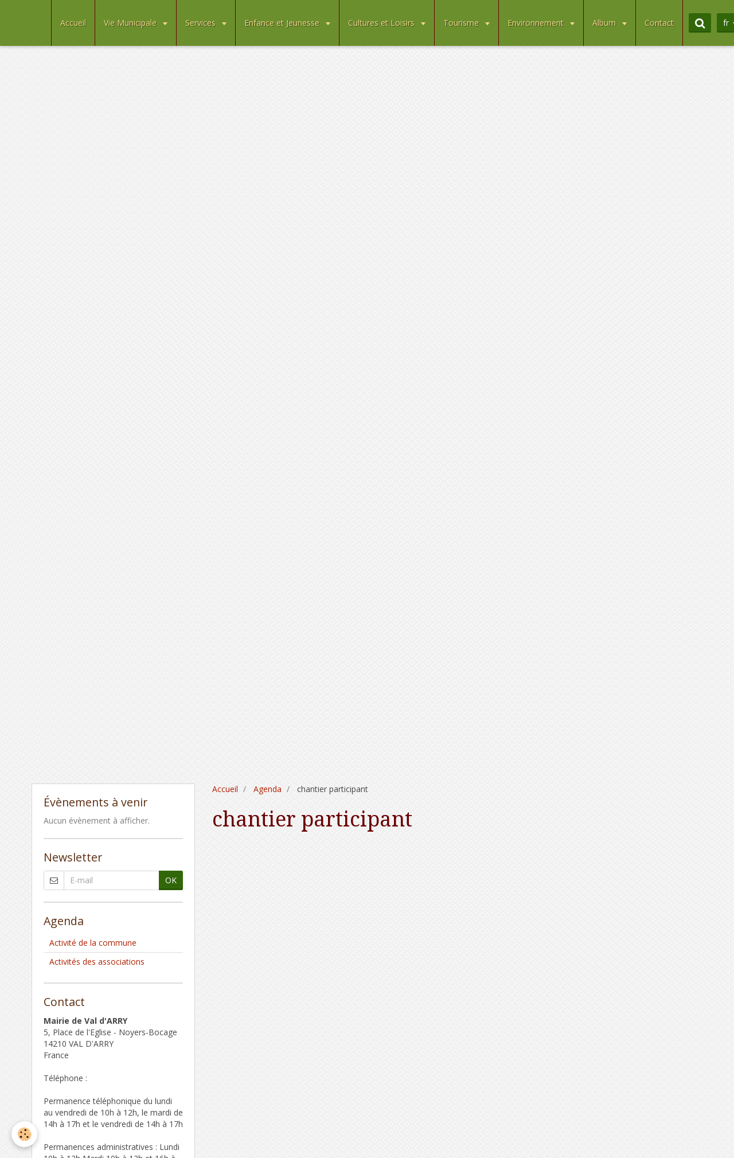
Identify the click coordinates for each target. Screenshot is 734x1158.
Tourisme (462, 22)
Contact (659, 22)
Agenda (267, 788)
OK (171, 880)
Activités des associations (97, 961)
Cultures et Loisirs (382, 22)
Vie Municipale (131, 22)
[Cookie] (24, 1134)
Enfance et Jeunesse (283, 22)
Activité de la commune (92, 942)
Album (605, 22)
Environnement (536, 22)
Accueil (73, 22)
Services (201, 22)
